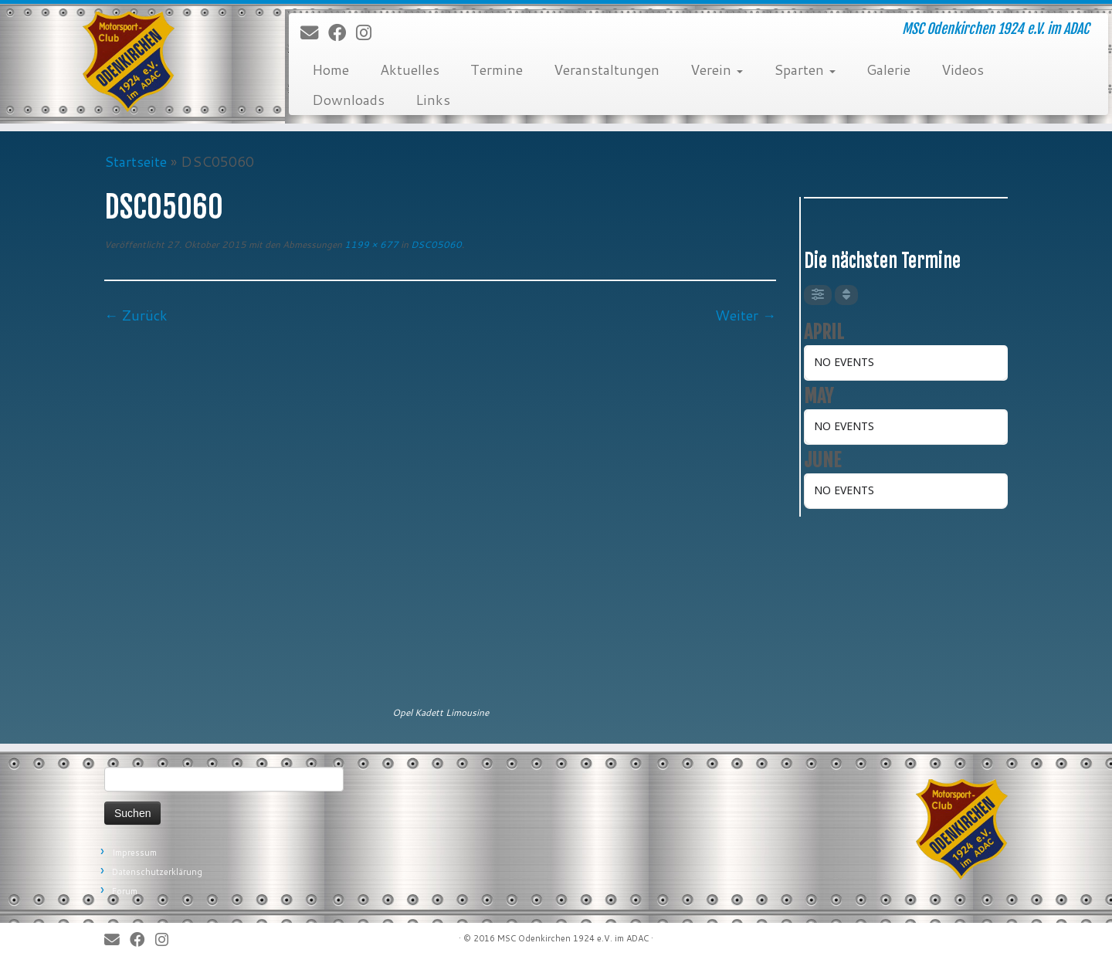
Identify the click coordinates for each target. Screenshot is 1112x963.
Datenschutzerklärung (157, 872)
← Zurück (136, 315)
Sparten (805, 69)
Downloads (348, 100)
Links (432, 100)
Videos (962, 69)
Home (330, 69)
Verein (716, 69)
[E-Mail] (314, 33)
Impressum (134, 852)
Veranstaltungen (606, 69)
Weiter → (745, 315)
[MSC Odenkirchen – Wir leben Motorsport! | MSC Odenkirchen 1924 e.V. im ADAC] (128, 62)
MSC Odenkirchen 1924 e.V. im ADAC (573, 938)
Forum (124, 891)
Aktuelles (409, 69)
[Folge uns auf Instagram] (368, 33)
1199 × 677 (370, 244)
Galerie (888, 69)
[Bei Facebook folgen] (342, 33)
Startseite (135, 161)
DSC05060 (435, 244)
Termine (496, 69)
